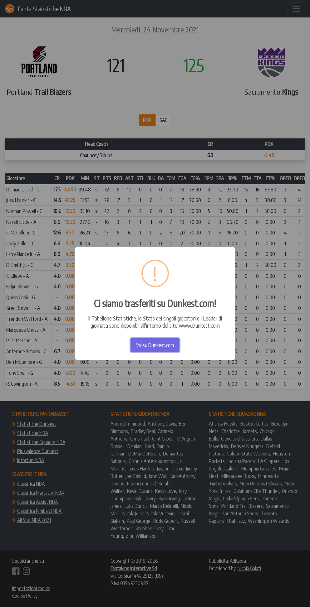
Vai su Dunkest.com (155, 345)
